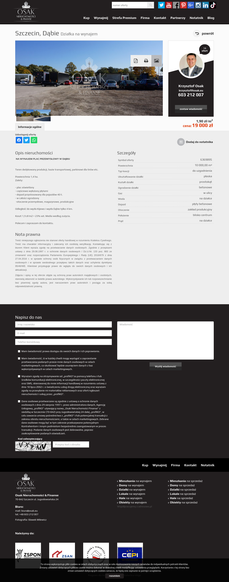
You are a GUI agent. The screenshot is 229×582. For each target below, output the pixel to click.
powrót (208, 33)
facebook (176, 5)
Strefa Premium (124, 18)
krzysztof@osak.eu (191, 90)
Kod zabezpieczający (30, 438)
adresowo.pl (145, 506)
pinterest (183, 5)
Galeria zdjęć (156, 61)
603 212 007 (191, 94)
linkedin (205, 5)
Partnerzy (178, 18)
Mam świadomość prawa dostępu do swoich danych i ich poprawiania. (59, 351)
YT (168, 5)
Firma (145, 18)
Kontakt (160, 18)
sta (198, 5)
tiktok (212, 5)
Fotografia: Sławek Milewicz (31, 519)
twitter (161, 5)
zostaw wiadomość (191, 109)
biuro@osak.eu (29, 510)
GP (190, 5)
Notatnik (196, 18)
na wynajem (135, 481)
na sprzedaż (186, 481)
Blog (210, 18)
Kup (86, 18)
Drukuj (146, 61)
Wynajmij (101, 18)
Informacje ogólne (30, 126)
